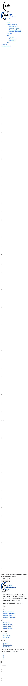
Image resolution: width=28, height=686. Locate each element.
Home (8, 22)
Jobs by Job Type (7, 624)
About (8, 35)
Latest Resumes (13, 26)
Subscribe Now (5, 581)
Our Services (12, 39)
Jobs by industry (7, 626)
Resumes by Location (15, 31)
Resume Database (12, 24)
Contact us (6, 637)
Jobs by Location (7, 628)
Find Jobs (9, 33)
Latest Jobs (6, 623)
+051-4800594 (10, 606)
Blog (8, 42)
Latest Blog (6, 647)
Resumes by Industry (15, 30)
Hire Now (4, 44)
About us (11, 37)
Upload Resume (6, 46)
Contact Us (12, 40)
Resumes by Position (15, 28)
